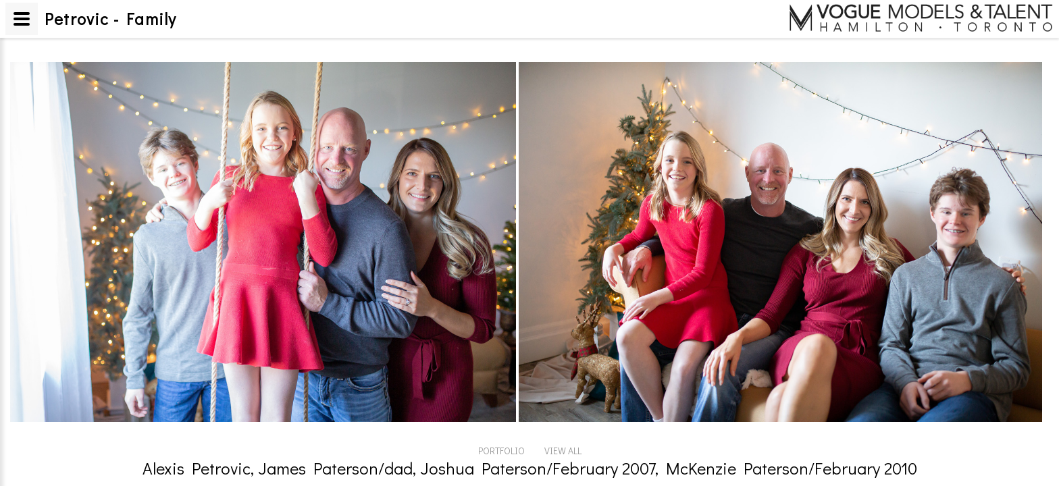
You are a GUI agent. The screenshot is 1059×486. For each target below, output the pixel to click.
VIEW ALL (563, 450)
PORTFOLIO (501, 450)
